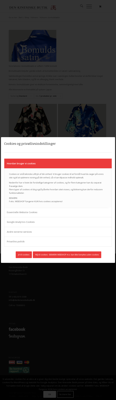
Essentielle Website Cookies (22, 212)
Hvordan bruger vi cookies (21, 163)
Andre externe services (19, 231)
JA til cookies (23, 254)
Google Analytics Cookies (21, 221)
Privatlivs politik (16, 241)
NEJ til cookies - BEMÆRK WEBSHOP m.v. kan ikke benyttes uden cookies (67, 254)
